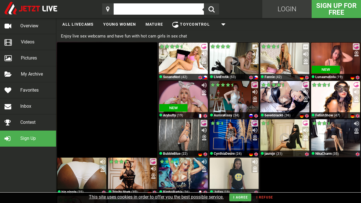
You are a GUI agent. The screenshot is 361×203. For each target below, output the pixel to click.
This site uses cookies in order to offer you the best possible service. (156, 197)
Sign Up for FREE (336, 9)
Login (287, 9)
